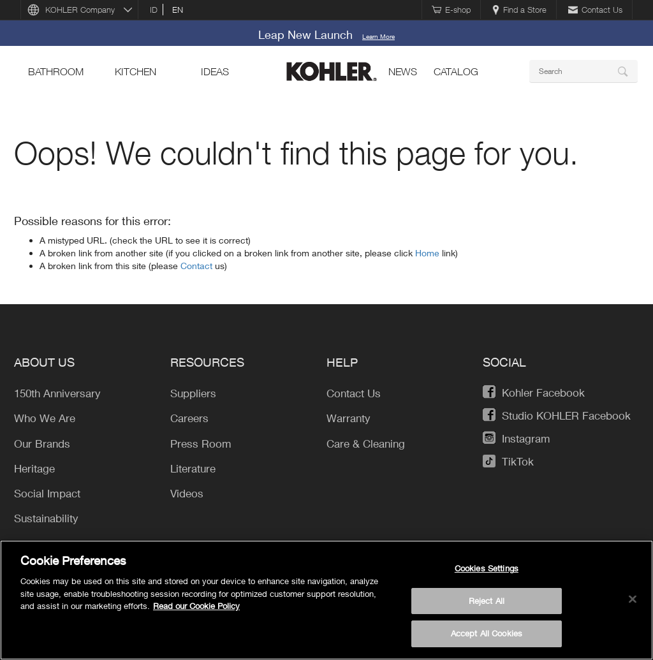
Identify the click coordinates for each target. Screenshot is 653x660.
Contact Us (595, 9)
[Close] (633, 599)
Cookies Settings (486, 568)
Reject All (486, 601)
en (177, 9)
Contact (197, 265)
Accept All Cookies (486, 633)
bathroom (56, 71)
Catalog (456, 71)
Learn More (378, 36)
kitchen (135, 71)
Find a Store (519, 9)
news (402, 71)
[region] (326, 600)
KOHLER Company (80, 9)
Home (428, 252)
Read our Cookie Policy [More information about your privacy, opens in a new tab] (196, 606)
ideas (215, 71)
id (154, 9)
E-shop (451, 9)
